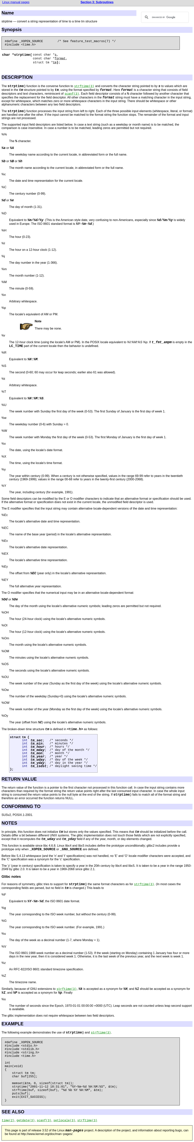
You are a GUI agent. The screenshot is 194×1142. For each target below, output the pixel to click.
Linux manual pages (15, 2)
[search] (164, 17)
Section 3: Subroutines (97, 2)
